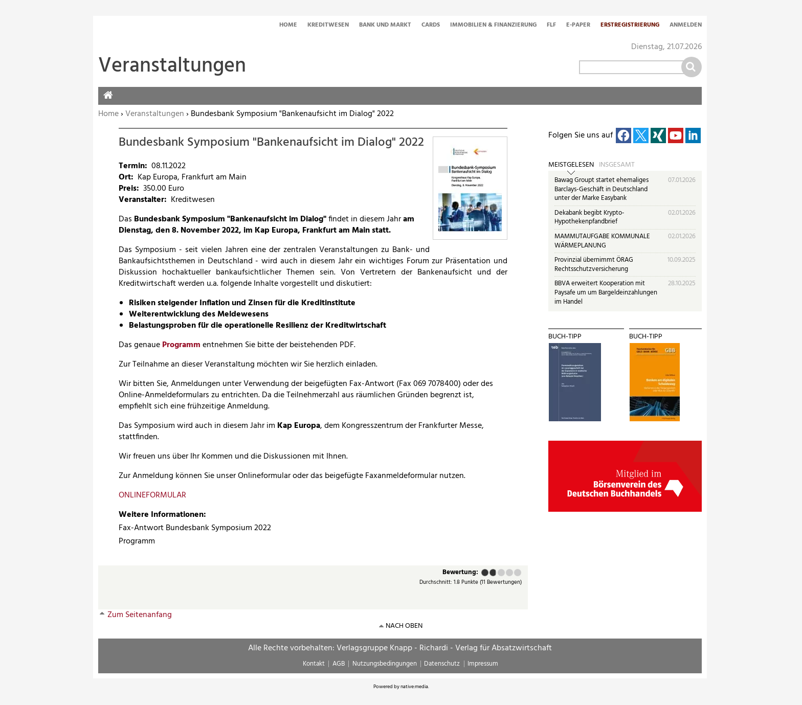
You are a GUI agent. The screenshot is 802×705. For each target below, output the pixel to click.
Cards (430, 25)
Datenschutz (442, 664)
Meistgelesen (571, 165)
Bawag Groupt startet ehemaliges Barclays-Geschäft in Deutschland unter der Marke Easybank (601, 189)
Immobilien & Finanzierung (493, 25)
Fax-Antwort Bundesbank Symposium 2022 (195, 528)
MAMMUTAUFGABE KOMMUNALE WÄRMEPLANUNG (602, 241)
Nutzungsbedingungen (384, 664)
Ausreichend (492, 572)
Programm (181, 345)
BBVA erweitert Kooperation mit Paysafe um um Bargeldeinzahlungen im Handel (605, 292)
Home (288, 25)
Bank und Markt (385, 25)
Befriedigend (501, 572)
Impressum (482, 664)
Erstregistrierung (629, 25)
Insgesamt (617, 165)
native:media (414, 687)
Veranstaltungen (154, 114)
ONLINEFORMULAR (152, 495)
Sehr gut (518, 572)
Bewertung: (460, 573)
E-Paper (578, 25)
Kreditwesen (328, 25)
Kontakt (314, 664)
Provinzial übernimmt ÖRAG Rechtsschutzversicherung (593, 265)
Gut (509, 572)
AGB (338, 664)
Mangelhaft (485, 572)
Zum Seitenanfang (139, 615)
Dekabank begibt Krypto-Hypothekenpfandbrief (589, 218)
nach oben (404, 626)
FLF (551, 25)
